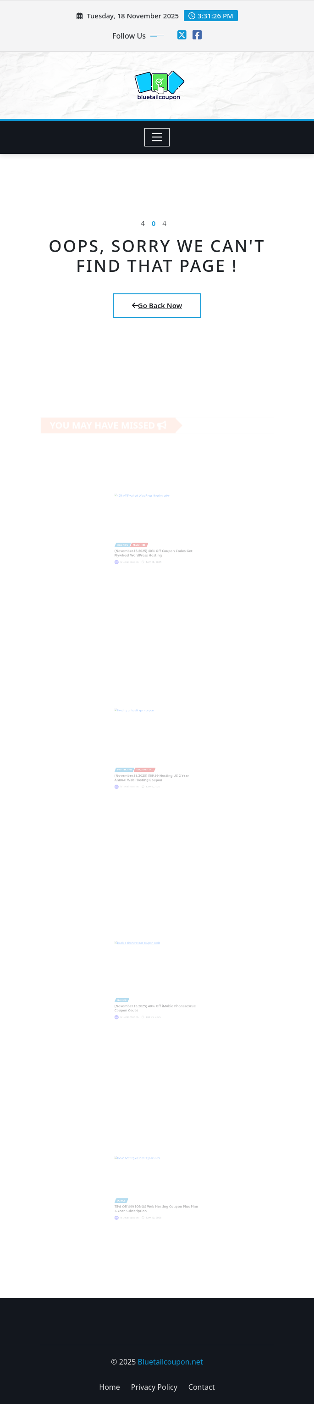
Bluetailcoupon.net (170, 1362)
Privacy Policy (154, 1387)
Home (109, 1387)
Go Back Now (157, 305)
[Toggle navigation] (157, 137)
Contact (201, 1387)
